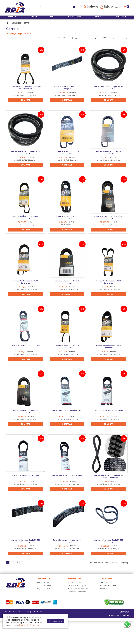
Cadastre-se (115, 8)
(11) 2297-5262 (92, 8)
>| (21, 573)
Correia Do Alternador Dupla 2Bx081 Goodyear (67, 87)
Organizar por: (60, 37)
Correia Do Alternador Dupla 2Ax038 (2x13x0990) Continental (108, 484)
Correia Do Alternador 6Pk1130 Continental (25, 220)
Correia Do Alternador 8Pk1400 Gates (67, 417)
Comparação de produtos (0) (18, 33)
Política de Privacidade (78, 599)
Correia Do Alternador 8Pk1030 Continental (25, 286)
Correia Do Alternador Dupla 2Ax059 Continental (25, 550)
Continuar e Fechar (56, 621)
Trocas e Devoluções (77, 596)
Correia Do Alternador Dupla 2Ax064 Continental (108, 550)
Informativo (105, 599)
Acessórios (16, 23)
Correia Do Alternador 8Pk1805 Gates (108, 417)
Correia (27, 23)
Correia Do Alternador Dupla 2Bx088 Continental (25, 153)
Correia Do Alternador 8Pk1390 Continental (108, 352)
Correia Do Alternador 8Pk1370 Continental (108, 286)
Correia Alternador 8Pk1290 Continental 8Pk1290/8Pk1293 (25, 87)
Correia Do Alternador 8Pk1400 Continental (25, 418)
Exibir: (105, 37)
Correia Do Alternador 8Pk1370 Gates (25, 351)
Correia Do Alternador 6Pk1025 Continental (108, 153)
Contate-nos (43, 593)
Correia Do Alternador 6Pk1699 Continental (67, 220)
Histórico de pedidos (108, 596)
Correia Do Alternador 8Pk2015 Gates (25, 483)
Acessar (107, 8)
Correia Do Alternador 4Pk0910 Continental (67, 153)
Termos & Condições (77, 602)
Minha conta (105, 593)
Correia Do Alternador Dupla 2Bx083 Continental (108, 87)
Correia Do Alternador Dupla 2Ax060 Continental (67, 550)
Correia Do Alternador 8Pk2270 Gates (67, 483)
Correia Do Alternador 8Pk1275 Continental (67, 286)
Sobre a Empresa (75, 593)
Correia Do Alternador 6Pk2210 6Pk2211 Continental (108, 220)
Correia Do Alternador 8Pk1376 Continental (67, 352)
